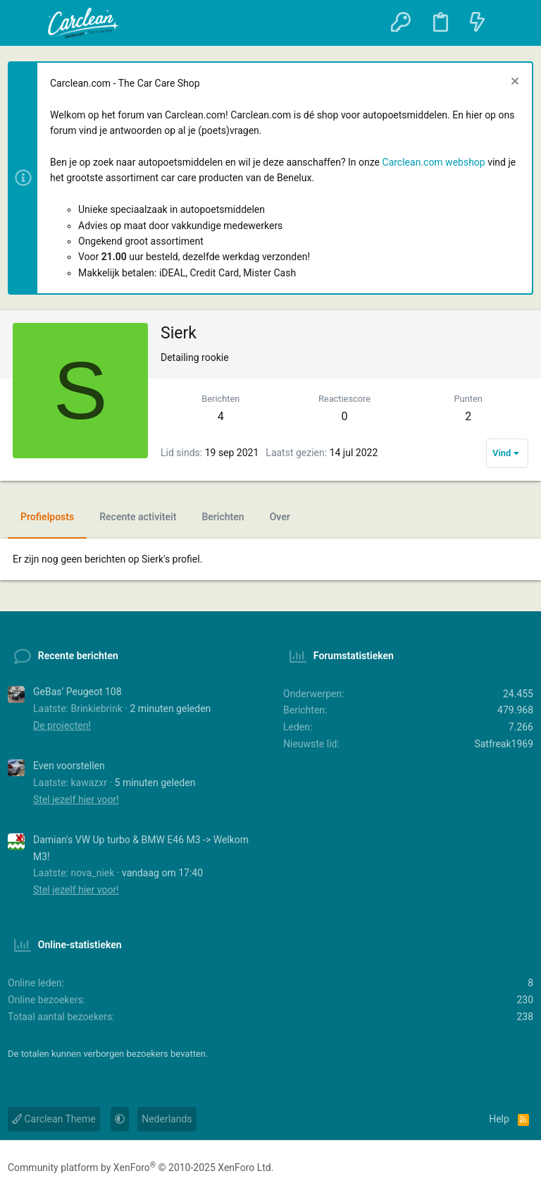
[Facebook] (467, 1168)
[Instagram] (495, 1168)
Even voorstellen (69, 765)
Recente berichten (78, 655)
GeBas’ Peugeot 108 (77, 691)
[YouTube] (523, 1168)
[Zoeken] (513, 22)
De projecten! (62, 725)
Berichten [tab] (222, 516)
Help (499, 1118)
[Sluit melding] (513, 82)
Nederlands (167, 1118)
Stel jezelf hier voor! (76, 799)
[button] (26, 23)
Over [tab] (280, 516)
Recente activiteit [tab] (137, 516)
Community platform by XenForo (140, 1167)
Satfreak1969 (503, 743)
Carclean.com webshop (434, 162)
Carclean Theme (54, 1118)
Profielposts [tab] (47, 516)
